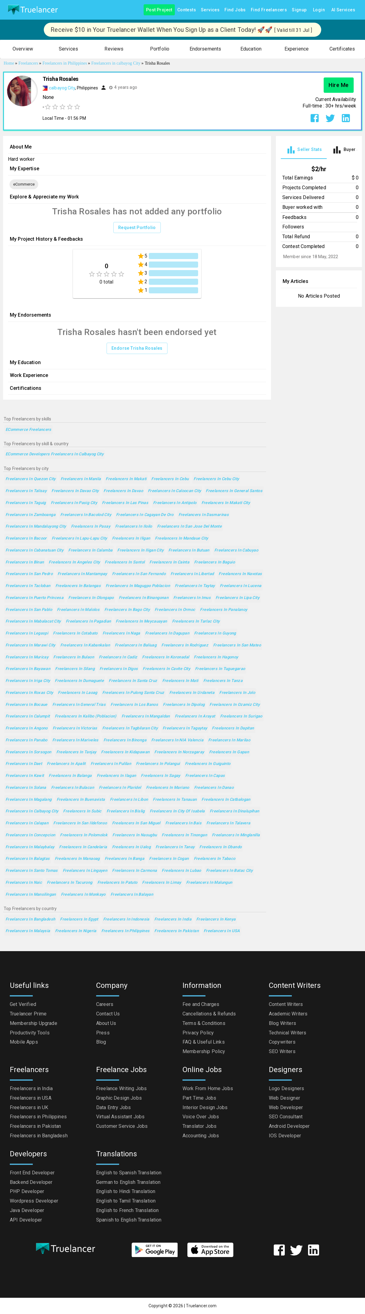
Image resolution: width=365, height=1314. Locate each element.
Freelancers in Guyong (215, 633)
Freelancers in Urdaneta (192, 693)
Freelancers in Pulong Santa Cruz (133, 693)
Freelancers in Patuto (117, 882)
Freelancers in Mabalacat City (33, 621)
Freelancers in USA (221, 931)
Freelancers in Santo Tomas (31, 870)
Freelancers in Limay (161, 882)
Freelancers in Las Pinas (125, 503)
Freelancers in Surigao (241, 716)
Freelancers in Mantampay (82, 574)
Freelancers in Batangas (78, 586)
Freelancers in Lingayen (85, 870)
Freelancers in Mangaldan (145, 716)
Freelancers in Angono (26, 728)
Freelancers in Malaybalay (29, 847)
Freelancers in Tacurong (70, 882)
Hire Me (339, 85)
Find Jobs (235, 10)
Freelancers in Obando (220, 847)
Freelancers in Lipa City (237, 598)
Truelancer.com (201, 1305)
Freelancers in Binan (24, 562)
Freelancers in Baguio (214, 562)
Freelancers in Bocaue (26, 705)
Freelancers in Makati (126, 479)
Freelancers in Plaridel (120, 788)
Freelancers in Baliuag (136, 645)
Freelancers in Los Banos (134, 705)
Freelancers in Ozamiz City (234, 705)
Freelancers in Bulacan (72, 788)
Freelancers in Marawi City (30, 645)
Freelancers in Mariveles (75, 740)
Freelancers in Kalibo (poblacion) (86, 716)
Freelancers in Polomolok (84, 835)
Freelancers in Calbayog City (31, 811)
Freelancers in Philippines (125, 931)
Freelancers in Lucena (241, 586)
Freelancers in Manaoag (77, 859)
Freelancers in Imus (192, 598)
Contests (186, 10)
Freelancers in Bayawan (27, 669)
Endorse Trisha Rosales (137, 348)
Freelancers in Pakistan (176, 931)
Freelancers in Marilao (229, 740)
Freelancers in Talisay (26, 491)
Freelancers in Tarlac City (196, 621)
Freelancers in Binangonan (144, 598)
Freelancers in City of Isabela (177, 811)
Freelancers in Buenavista (80, 799)
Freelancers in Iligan (131, 538)
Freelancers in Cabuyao (236, 550)
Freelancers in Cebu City (216, 479)
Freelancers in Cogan (169, 859)
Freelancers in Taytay (195, 586)
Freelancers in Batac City (229, 870)
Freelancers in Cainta (169, 562)
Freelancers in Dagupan (167, 633)
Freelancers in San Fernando (139, 574)
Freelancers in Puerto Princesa (34, 598)
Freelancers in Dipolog (184, 705)
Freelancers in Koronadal (165, 657)
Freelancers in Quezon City (30, 479)
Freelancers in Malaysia (27, 931)
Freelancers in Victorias (75, 728)
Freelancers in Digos (118, 669)
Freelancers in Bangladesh (30, 919)
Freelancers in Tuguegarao (220, 669)
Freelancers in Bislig (125, 811)
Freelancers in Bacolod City (85, 515)
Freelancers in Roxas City (29, 693)
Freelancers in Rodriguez (184, 645)
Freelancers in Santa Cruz (132, 681)
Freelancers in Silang (75, 669)
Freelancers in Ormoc (174, 610)
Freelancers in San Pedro (29, 574)
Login (319, 10)
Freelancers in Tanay (175, 847)
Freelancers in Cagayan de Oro (145, 515)
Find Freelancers (268, 10)
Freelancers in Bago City (127, 610)
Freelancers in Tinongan (184, 835)
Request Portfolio (137, 227)
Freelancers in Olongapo (91, 598)
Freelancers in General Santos (234, 491)
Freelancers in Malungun (209, 882)
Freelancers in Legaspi (26, 633)
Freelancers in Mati (180, 681)
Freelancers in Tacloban (28, 586)
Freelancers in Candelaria (83, 847)
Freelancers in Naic (23, 882)
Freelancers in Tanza (223, 681)
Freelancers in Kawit (24, 776)
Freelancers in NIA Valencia (177, 740)
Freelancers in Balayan (131, 894)
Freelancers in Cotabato (75, 633)
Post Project (159, 10)
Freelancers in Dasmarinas (203, 515)
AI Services (343, 10)
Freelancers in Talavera (228, 823)
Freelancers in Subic (82, 811)
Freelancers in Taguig (25, 503)
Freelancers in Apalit (66, 764)
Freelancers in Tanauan (175, 799)
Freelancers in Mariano (167, 788)
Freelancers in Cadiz (118, 657)
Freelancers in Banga (124, 859)
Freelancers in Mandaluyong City (35, 526)
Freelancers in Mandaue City (181, 538)
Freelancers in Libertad (192, 574)
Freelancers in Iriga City (27, 681)
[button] (23, 49)
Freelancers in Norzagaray (179, 752)
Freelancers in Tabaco (215, 859)
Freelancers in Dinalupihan (235, 811)
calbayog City (62, 87)
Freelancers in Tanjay (76, 752)
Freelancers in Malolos (78, 610)
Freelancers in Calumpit (27, 716)
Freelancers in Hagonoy (216, 657)
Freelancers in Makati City (225, 503)
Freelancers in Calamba (90, 550)
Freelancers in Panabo (26, 740)
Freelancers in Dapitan (233, 728)
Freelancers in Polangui (158, 764)
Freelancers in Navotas (240, 574)
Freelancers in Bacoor (26, 538)
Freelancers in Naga (121, 633)
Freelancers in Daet (23, 764)
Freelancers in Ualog (131, 847)
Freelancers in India (173, 919)
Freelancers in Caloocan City (174, 491)
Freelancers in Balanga (70, 776)
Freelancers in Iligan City (140, 550)
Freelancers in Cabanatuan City (34, 550)
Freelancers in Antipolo (175, 503)
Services (210, 10)
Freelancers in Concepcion (30, 835)
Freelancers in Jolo (237, 693)
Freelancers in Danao (214, 788)
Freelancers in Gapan (229, 752)
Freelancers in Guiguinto (208, 764)
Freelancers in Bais (183, 823)
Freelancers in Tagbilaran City (130, 728)
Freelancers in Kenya (216, 919)
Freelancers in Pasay (90, 526)
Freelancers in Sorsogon (28, 752)
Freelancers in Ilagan (116, 776)
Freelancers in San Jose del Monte (189, 526)
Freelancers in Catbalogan (225, 799)
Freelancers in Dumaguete (79, 681)
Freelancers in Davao (123, 491)
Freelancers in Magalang (28, 799)
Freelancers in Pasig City (74, 503)
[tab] (304, 150)
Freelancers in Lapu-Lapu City (79, 538)
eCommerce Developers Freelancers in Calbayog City (54, 454)
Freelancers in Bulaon (73, 657)
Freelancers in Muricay (27, 657)
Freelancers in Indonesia (126, 919)
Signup (299, 10)
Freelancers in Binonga (125, 740)
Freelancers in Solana (25, 788)
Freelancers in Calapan (27, 823)
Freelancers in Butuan (189, 550)
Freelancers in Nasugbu (134, 835)
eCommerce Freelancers (28, 430)
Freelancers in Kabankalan (85, 645)
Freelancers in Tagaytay (185, 728)
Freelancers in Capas (205, 776)
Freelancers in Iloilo (133, 526)
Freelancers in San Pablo (28, 610)
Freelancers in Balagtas (27, 859)
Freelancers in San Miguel (136, 823)
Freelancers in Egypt (79, 919)
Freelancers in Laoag (77, 693)
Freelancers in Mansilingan (30, 894)
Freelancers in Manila (80, 479)
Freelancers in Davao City (75, 491)
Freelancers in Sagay (160, 776)
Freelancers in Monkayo (83, 894)
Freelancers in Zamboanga (30, 515)
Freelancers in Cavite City (166, 669)
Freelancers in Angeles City (74, 562)
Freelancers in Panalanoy (223, 610)
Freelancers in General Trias (79, 705)
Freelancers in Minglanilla (236, 835)
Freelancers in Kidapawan (125, 752)
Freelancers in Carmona (134, 870)
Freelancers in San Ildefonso (80, 823)
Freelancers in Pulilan (110, 764)
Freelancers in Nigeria (76, 931)
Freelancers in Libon (129, 799)
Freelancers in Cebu (170, 479)
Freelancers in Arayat (195, 716)
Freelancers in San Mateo (237, 645)
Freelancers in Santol (124, 562)
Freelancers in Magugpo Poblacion (137, 586)
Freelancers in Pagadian (88, 621)
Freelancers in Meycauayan (141, 621)
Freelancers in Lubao (181, 870)
